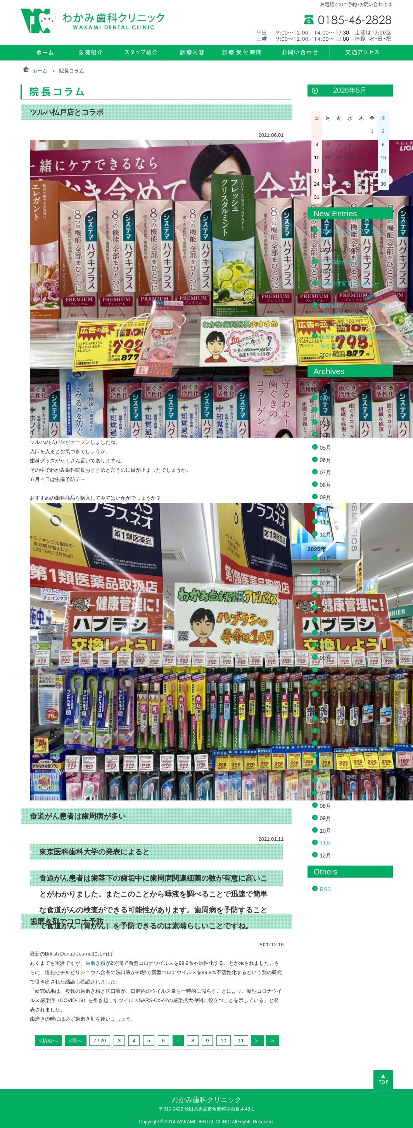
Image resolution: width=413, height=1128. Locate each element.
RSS (325, 889)
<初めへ (48, 1040)
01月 (326, 398)
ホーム (39, 71)
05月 (326, 769)
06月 (326, 781)
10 (223, 1040)
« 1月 (315, 91)
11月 (326, 843)
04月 (326, 596)
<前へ (75, 1040)
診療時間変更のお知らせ (350, 284)
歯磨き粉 (95, 963)
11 (241, 1040)
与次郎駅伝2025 (339, 262)
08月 (326, 645)
